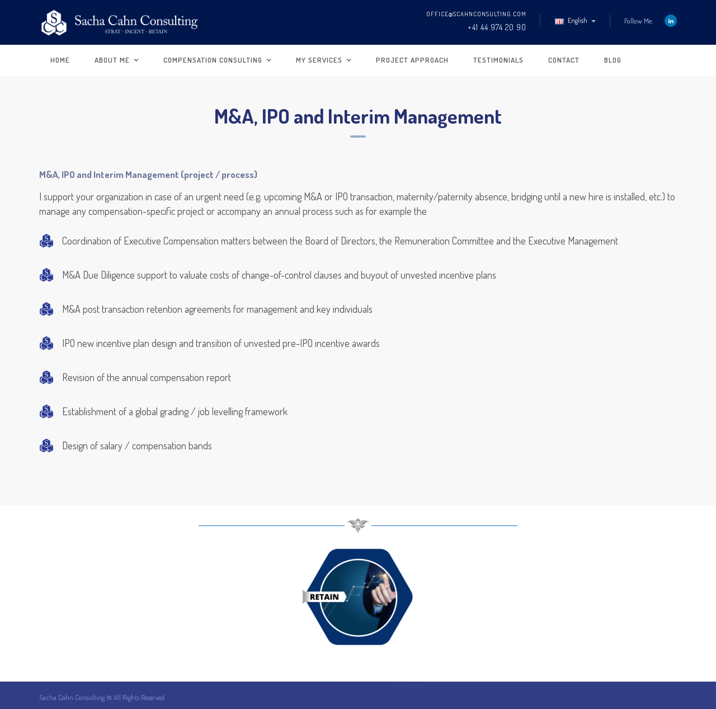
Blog (612, 59)
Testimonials (498, 59)
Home (60, 59)
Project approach (412, 59)
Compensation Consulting (212, 59)
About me (112, 59)
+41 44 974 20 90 (497, 27)
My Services (319, 59)
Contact (564, 59)
